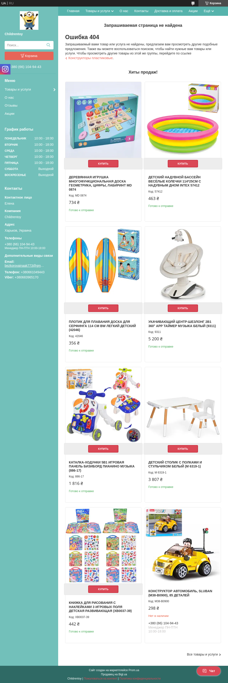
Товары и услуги (18, 89)
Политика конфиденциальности (140, 678)
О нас (9, 97)
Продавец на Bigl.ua (114, 674)
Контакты (141, 11)
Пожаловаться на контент (100, 678)
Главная (73, 11)
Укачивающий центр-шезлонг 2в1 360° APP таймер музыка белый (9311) (182, 324)
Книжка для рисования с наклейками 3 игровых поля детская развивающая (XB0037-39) (100, 607)
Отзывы (11, 105)
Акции (9, 113)
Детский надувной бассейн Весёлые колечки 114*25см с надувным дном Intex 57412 (174, 181)
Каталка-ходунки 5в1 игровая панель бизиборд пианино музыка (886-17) (101, 466)
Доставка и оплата (168, 11)
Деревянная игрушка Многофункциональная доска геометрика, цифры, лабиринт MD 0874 (100, 183)
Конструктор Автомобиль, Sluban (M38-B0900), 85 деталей (180, 593)
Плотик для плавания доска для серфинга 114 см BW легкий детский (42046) (102, 326)
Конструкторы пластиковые (90, 58)
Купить (103, 163)
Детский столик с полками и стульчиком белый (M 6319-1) (175, 464)
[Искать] (48, 45)
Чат (208, 671)
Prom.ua (134, 670)
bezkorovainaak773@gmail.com (24, 265)
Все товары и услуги (202, 654)
